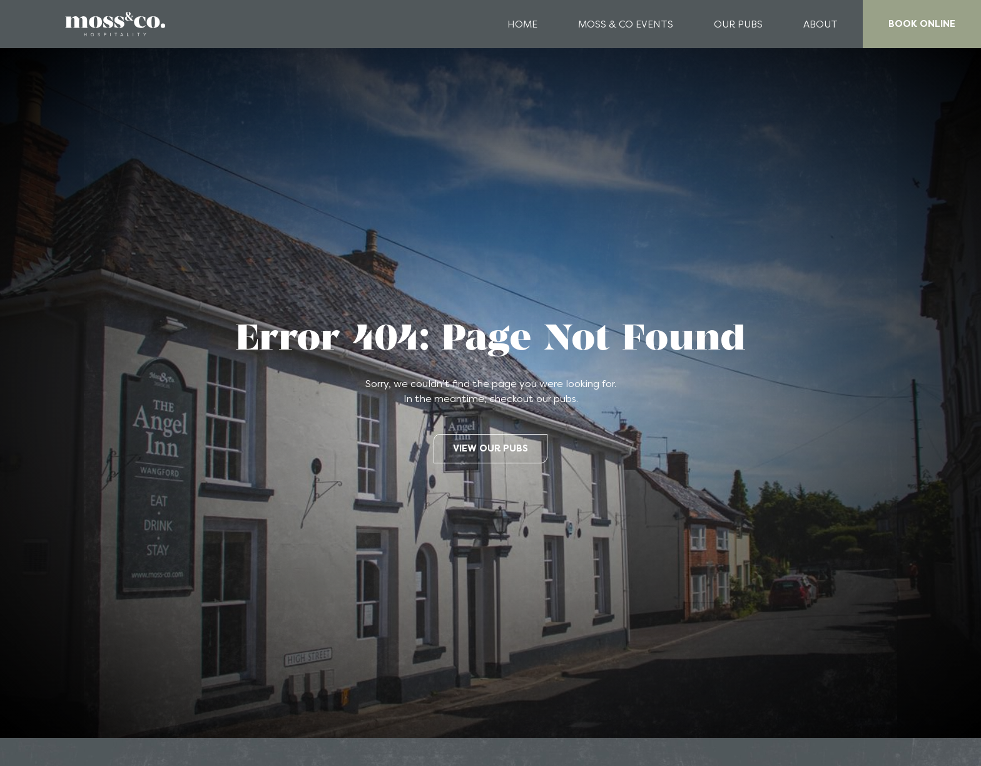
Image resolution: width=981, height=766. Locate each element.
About (820, 24)
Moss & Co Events (625, 24)
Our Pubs (738, 24)
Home (522, 24)
